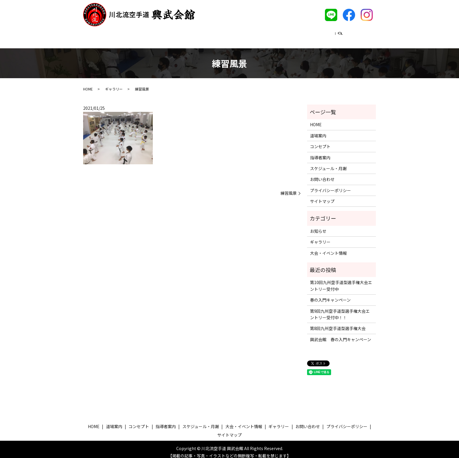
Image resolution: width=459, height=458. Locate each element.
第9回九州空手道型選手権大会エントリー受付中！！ (340, 309)
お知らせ (318, 225)
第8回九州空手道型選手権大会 (338, 323)
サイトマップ (322, 196)
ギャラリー (325, 33)
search (346, 34)
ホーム (119, 33)
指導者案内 (202, 33)
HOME (88, 83)
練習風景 (288, 187)
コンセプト (172, 33)
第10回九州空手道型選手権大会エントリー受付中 (341, 280)
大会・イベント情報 (287, 33)
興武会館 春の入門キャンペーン (340, 334)
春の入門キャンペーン (330, 294)
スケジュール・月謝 (240, 33)
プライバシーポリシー (330, 185)
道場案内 (144, 33)
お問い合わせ (322, 174)
